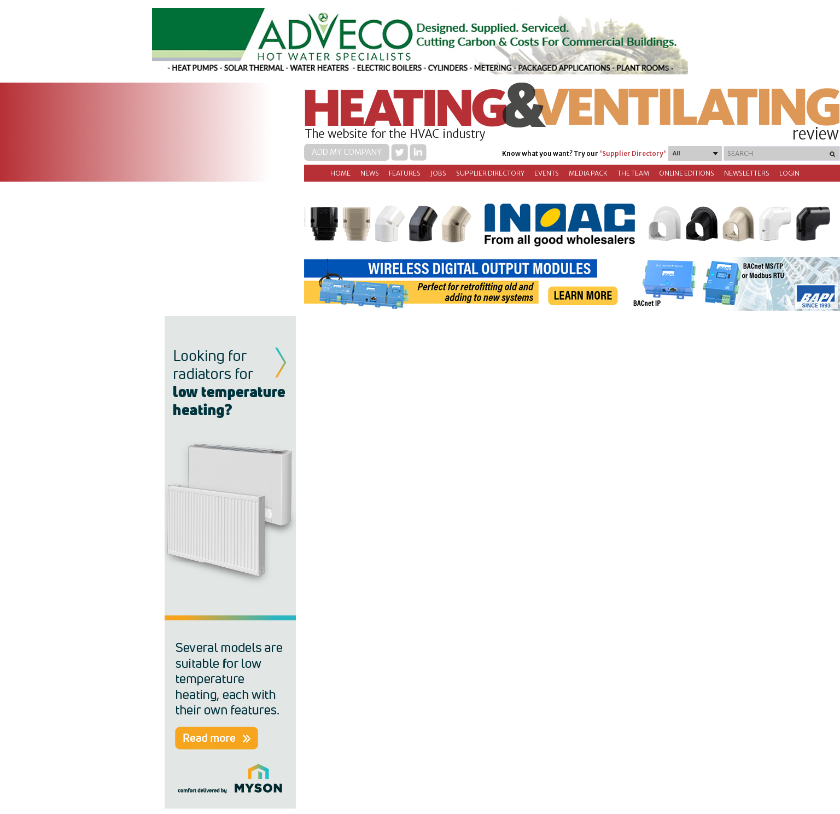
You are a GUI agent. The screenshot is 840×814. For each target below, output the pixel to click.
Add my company (347, 152)
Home (340, 173)
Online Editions (686, 173)
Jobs (438, 173)
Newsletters (746, 173)
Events (546, 173)
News (369, 173)
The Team (633, 173)
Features (405, 173)
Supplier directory (490, 173)
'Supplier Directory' (632, 153)
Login (789, 173)
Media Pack (588, 173)
